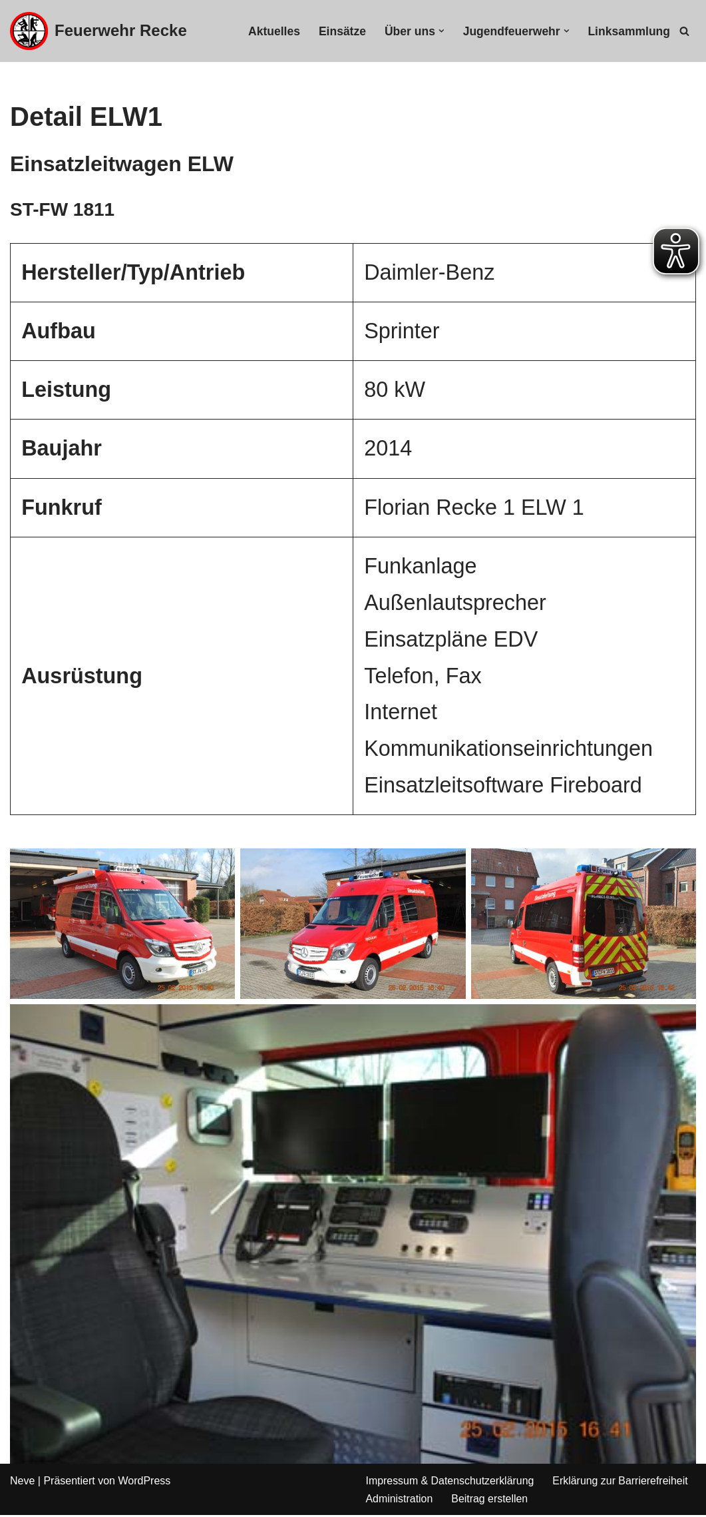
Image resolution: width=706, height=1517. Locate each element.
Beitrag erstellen (490, 1500)
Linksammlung (629, 31)
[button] (441, 31)
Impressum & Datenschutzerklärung (450, 1482)
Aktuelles (273, 31)
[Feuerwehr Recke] (98, 31)
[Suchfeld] (684, 31)
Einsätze (341, 31)
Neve (22, 1482)
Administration (399, 1500)
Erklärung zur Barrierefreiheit (622, 1482)
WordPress (144, 1482)
